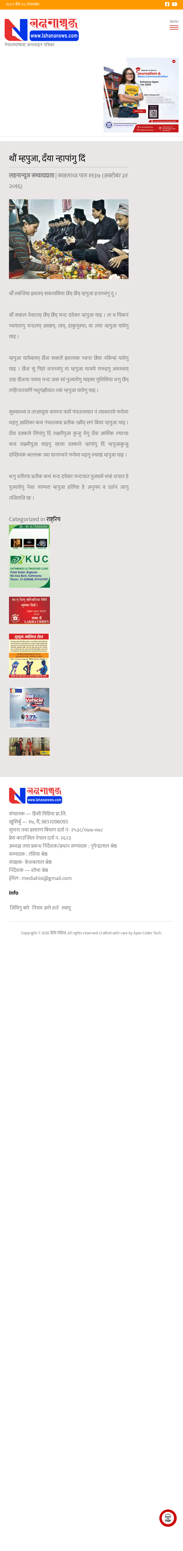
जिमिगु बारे (19, 908)
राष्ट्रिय (53, 519)
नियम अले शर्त (45, 908)
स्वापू (66, 908)
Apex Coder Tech (147, 933)
